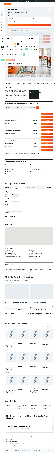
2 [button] (34, 28)
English (36, 1)
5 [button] (15, 31)
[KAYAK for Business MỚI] (1, 19)
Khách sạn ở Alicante (25, 428)
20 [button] (18, 36)
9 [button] (34, 31)
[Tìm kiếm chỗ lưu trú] (1, 10)
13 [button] (44, 31)
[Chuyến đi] (1, 23)
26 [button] (15, 39)
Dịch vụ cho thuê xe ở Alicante (13, 428)
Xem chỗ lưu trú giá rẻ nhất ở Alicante (46, 349)
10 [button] (10, 33)
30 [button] (25, 39)
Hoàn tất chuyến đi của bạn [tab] (12, 422)
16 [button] (25, 33)
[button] (54, 1)
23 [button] (25, 36)
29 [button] (23, 39)
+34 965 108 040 (11, 13)
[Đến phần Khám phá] (1, 15)
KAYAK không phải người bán (29, 441)
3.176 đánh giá (13, 15)
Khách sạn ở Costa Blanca (34, 450)
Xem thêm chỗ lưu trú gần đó (48, 326)
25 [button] (12, 39)
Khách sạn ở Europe (18, 450)
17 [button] (10, 36)
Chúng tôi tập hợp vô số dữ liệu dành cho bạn (29, 443)
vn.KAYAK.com (7, 450)
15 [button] (23, 33)
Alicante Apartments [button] (33, 339)
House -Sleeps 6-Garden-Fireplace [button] (34, 386)
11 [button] (39, 31)
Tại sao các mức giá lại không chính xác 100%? (29, 445)
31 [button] (10, 41)
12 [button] (15, 33)
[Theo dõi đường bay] (1, 17)
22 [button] (23, 36)
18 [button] (12, 36)
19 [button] (15, 36)
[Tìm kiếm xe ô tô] (1, 12)
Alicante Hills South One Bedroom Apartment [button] (46, 340)
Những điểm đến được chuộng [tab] (23, 422)
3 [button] (10, 31)
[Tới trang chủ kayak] (7, 4)
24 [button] (10, 39)
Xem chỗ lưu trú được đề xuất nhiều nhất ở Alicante (44, 372)
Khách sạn (12, 450)
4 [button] (39, 28)
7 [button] (20, 31)
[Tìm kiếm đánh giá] (35, 187)
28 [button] (20, 39)
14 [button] (20, 33)
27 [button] (44, 36)
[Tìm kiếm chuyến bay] (1, 7)
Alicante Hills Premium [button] (22, 339)
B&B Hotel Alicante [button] (9, 340)
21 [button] (20, 36)
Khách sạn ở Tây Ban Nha (25, 450)
